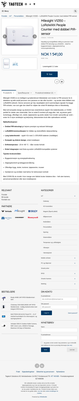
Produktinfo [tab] (7, 93)
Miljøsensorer (47, 216)
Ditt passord (45, 304)
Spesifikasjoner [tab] (23, 93)
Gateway (46, 201)
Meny (5, 11)
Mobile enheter (46, 258)
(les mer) (69, 345)
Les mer (72, 349)
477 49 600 (55, 376)
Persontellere (47, 227)
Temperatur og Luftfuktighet (52, 242)
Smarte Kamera (46, 278)
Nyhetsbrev (60, 372)
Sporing (45, 232)
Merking (43, 284)
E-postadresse (45, 296)
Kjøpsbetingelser (28, 372)
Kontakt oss (6, 199)
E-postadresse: (46, 335)
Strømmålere (47, 237)
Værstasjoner (47, 253)
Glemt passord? (72, 313)
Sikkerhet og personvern (45, 372)
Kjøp (49, 74)
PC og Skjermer (46, 263)
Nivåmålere (47, 222)
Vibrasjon (46, 247)
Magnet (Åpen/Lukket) (50, 211)
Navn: (43, 327)
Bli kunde (5, 197)
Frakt (18, 372)
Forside (4, 16)
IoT (42, 196)
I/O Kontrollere (47, 206)
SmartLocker (45, 268)
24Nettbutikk (43, 397)
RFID (42, 273)
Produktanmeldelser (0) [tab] (44, 93)
